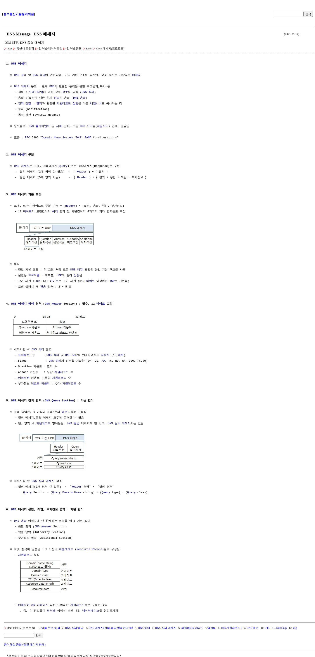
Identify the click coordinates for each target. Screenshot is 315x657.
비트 (121, 354)
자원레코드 (64, 104)
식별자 (105, 354)
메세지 (22, 64)
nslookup (281, 626)
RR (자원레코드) (231, 626)
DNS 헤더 (38, 349)
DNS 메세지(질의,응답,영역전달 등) (110, 626)
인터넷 (51, 609)
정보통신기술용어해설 (18, 14)
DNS (13, 64)
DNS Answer (43, 525)
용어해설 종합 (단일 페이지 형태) (25, 642)
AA (103, 360)
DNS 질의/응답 (74, 626)
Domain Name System (57, 138)
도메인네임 (36, 92)
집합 (75, 104)
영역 (39, 104)
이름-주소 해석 (50, 626)
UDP (59, 275)
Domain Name (71, 491)
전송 (76, 275)
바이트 (27, 212)
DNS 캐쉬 (252, 626)
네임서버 (96, 104)
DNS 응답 (39, 75)
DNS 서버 (86, 126)
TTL (267, 626)
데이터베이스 (39, 603)
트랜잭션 (23, 354)
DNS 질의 (20, 75)
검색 (308, 14)
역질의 (211, 626)
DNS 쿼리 (88, 92)
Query (63, 166)
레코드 (35, 383)
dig (295, 626)
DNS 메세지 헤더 (22, 303)
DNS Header (53, 303)
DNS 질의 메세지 (119, 423)
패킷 (80, 269)
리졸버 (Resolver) (191, 626)
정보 (65, 92)
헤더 (55, 212)
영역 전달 (24, 104)
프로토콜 (34, 275)
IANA (88, 138)
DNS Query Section (59, 400)
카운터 (45, 383)
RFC (27, 138)
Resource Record (89, 548)
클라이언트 (43, 126)
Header (81, 172)
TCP (111, 281)
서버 (59, 126)
